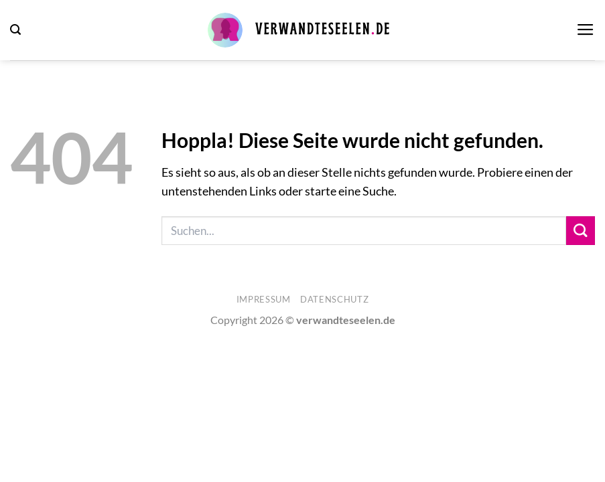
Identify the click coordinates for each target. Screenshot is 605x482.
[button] (15, 30)
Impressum (264, 299)
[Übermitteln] (580, 230)
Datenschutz (334, 299)
